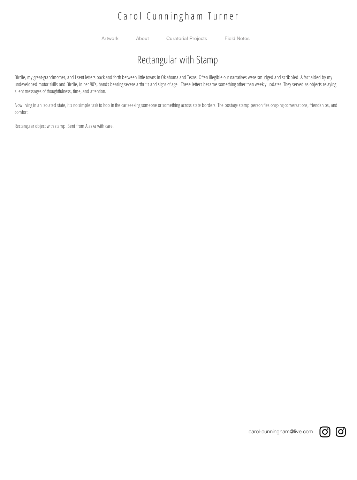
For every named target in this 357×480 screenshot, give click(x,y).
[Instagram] (325, 432)
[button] (48, 183)
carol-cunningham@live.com (281, 431)
